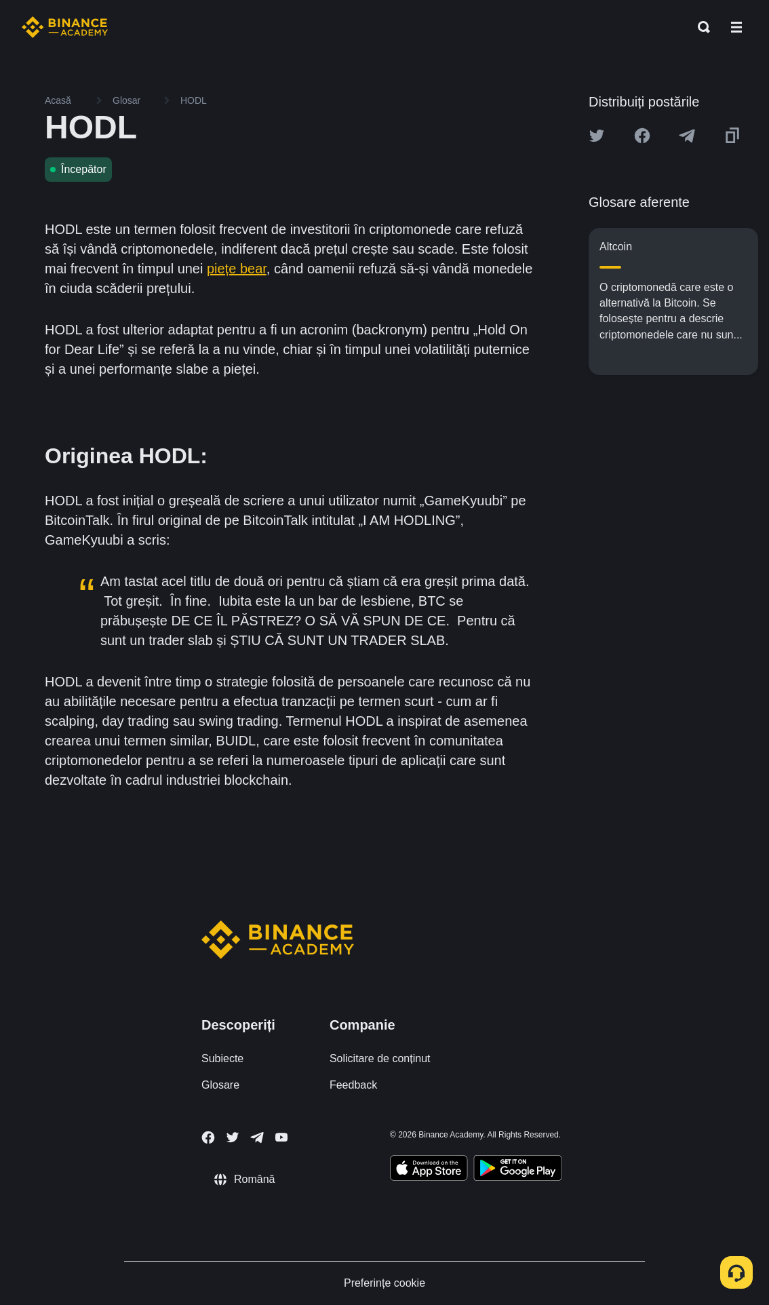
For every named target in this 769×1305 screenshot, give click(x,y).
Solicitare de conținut (380, 1058)
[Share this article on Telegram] (687, 136)
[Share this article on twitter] (597, 136)
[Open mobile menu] (736, 27)
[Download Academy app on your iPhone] (429, 1170)
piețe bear (237, 268)
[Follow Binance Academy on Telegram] (257, 1137)
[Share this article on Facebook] (642, 136)
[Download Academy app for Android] (517, 1170)
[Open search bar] (700, 27)
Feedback (353, 1085)
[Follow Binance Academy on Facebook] (208, 1137)
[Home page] (65, 27)
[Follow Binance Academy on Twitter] (232, 1137)
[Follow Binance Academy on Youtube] (281, 1137)
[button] (736, 27)
